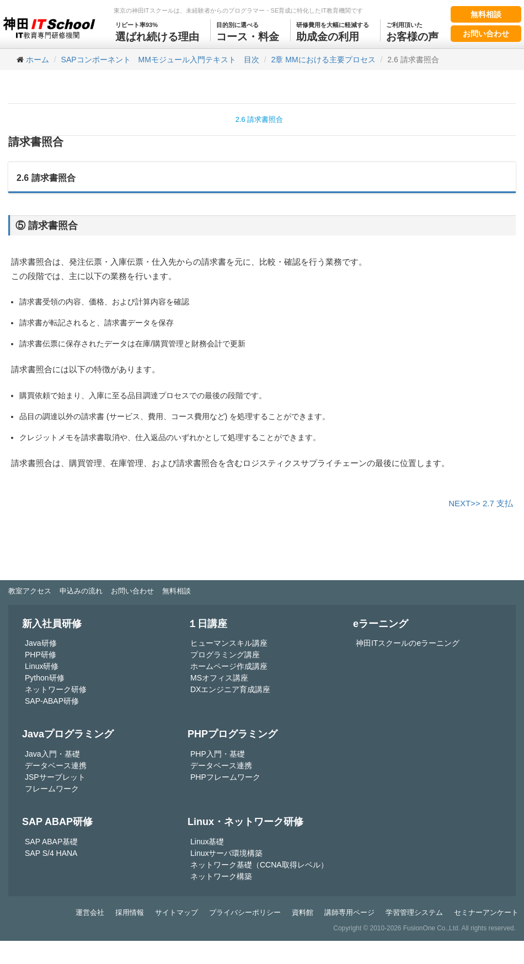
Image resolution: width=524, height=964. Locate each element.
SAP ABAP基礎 (51, 841)
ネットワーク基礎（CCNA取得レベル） (259, 864)
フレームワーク (52, 788)
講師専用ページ (349, 912)
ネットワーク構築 (221, 876)
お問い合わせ (486, 33)
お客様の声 (412, 30)
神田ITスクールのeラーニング (407, 643)
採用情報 (129, 912)
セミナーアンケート (486, 912)
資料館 (302, 912)
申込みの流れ (81, 591)
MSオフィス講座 (219, 677)
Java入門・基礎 (52, 753)
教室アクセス (29, 591)
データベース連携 (56, 765)
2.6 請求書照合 (260, 119)
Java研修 (41, 643)
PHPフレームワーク (225, 777)
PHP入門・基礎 (217, 753)
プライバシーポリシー (245, 912)
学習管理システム (414, 912)
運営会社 (90, 912)
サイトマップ (176, 912)
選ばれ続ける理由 (157, 30)
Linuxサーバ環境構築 (226, 853)
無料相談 (485, 14)
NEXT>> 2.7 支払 (480, 503)
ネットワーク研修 (56, 689)
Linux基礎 (207, 841)
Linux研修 (41, 666)
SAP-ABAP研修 (52, 701)
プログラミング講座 (225, 654)
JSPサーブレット (55, 777)
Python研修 (45, 677)
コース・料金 (247, 30)
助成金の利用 (332, 30)
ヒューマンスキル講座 (229, 643)
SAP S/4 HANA (51, 853)
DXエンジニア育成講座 (230, 689)
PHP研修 (40, 654)
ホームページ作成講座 (229, 666)
